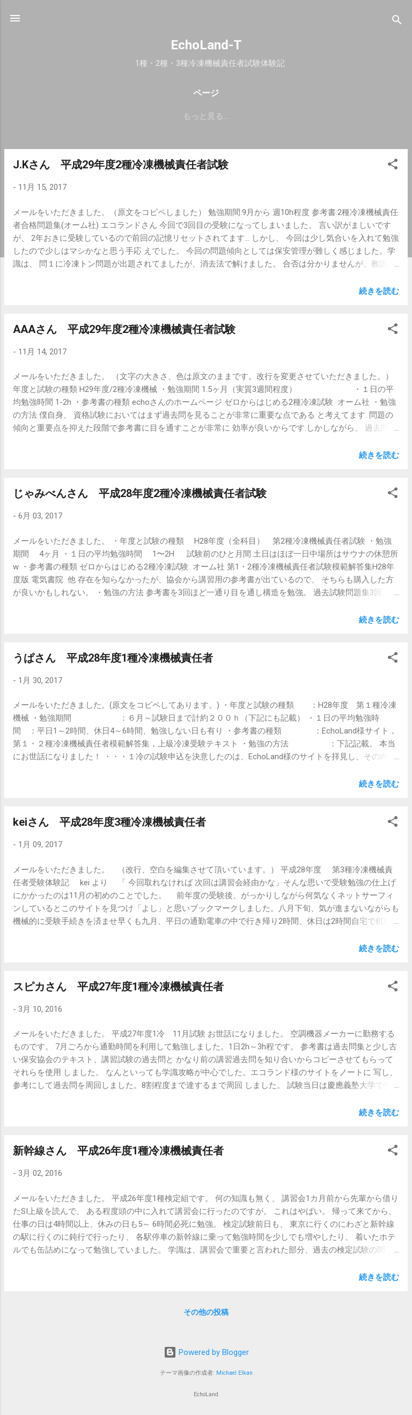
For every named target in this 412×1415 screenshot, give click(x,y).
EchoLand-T (206, 45)
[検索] (397, 21)
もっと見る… (365, 116)
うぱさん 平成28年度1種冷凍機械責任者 (113, 657)
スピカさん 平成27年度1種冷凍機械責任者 (118, 986)
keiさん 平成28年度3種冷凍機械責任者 (109, 822)
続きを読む (379, 291)
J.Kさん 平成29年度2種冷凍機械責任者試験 (121, 164)
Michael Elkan (234, 1372)
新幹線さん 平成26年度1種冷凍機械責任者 (118, 1150)
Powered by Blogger (206, 1352)
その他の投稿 (206, 1312)
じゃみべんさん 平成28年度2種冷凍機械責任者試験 (140, 493)
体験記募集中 (298, 116)
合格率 (175, 116)
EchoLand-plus (58, 116)
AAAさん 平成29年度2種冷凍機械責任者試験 (124, 329)
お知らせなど (231, 116)
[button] (392, 166)
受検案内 (128, 116)
